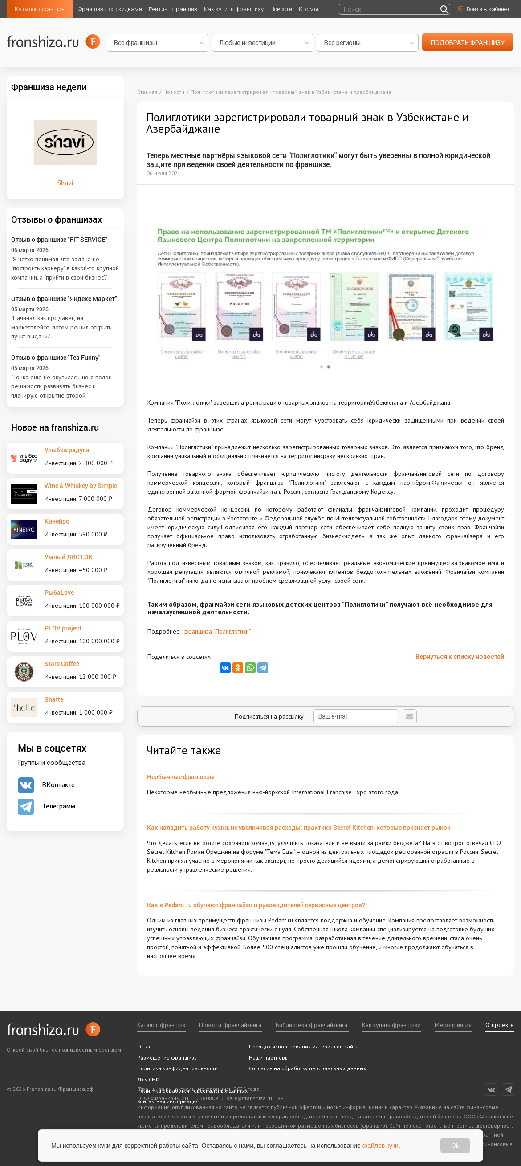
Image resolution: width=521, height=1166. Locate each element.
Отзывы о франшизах (56, 219)
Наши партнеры (269, 1057)
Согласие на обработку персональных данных (307, 1068)
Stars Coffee (62, 663)
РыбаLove (59, 592)
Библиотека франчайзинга (311, 1025)
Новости (281, 9)
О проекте (499, 1025)
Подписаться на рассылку (316, 716)
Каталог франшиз (40, 9)
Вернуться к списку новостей (459, 656)
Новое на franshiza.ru (55, 427)
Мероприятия (453, 1025)
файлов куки (381, 1145)
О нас (144, 1046)
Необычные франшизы (181, 776)
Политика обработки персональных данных (192, 1090)
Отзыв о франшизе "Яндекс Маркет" (64, 298)
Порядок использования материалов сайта (303, 1046)
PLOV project (63, 628)
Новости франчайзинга (230, 1025)
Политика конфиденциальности (177, 1068)
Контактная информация (168, 1101)
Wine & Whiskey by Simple (81, 485)
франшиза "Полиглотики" (217, 631)
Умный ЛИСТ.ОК (69, 557)
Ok (454, 1146)
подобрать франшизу (468, 42)
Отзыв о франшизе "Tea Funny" (56, 357)
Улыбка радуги (67, 450)
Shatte (54, 699)
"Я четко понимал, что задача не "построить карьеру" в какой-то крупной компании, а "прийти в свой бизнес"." (65, 268)
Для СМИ (148, 1079)
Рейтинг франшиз (173, 9)
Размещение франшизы (167, 1057)
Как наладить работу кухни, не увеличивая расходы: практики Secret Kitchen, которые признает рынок (299, 827)
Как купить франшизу (234, 9)
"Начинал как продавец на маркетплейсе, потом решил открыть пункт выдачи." (61, 327)
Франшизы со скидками (110, 9)
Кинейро (57, 521)
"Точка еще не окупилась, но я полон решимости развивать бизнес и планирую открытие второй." (61, 386)
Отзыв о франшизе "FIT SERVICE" (59, 239)
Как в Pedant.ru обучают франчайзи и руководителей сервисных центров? (256, 905)
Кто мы (308, 9)
